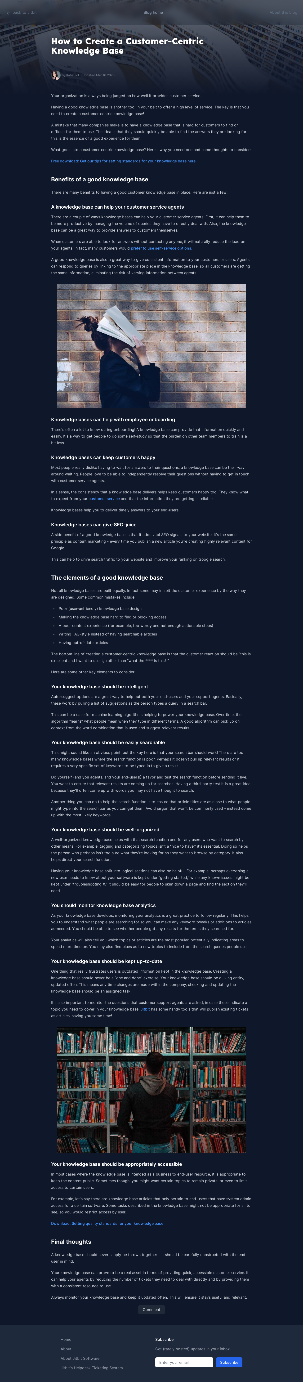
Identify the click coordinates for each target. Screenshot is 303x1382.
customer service (104, 498)
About (66, 1348)
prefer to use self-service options (161, 248)
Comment (151, 1309)
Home (66, 1339)
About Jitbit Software (80, 1358)
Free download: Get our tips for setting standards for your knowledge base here (123, 161)
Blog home (153, 12)
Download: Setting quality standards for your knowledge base (107, 1223)
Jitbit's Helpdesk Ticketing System (92, 1367)
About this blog (283, 12)
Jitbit (145, 1009)
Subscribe (229, 1362)
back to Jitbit (21, 13)
